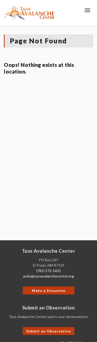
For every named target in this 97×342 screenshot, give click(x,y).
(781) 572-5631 (48, 270)
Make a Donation (48, 290)
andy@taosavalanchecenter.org (48, 276)
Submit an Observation (48, 331)
